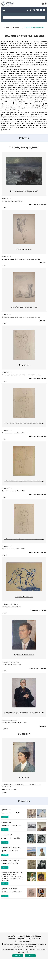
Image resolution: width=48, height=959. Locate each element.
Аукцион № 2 (6, 198)
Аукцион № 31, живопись (10, 662)
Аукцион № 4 (6, 256)
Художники (16, 27)
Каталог (5, 817)
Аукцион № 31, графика (10, 604)
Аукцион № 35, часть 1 (9, 720)
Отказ (30, 955)
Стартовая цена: (34, 204)
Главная (6, 27)
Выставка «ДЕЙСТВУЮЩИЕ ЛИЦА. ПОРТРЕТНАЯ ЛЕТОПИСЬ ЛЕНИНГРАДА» (11, 874)
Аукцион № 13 (6, 372)
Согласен (18, 955)
